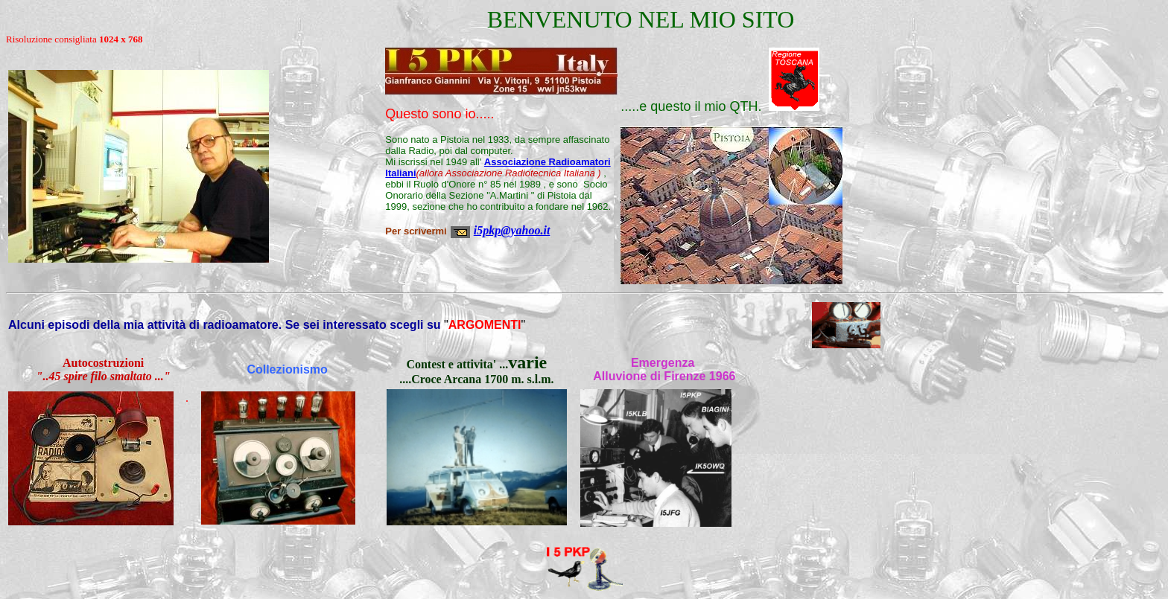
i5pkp (487, 230)
